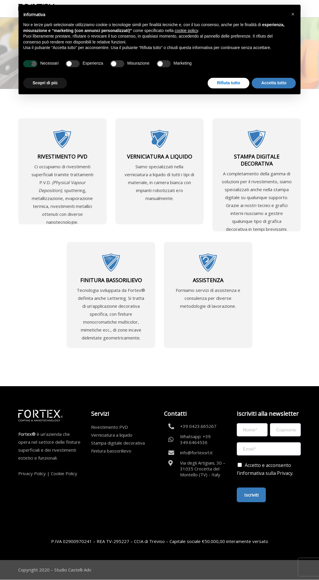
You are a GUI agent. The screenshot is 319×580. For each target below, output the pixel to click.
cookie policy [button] (186, 30)
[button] (293, 14)
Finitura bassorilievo (111, 451)
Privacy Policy (32, 473)
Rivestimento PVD (109, 427)
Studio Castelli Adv (72, 570)
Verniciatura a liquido (111, 435)
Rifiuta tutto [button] (228, 82)
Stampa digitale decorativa (118, 443)
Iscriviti (251, 495)
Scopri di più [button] (45, 82)
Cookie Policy (64, 473)
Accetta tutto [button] (273, 82)
